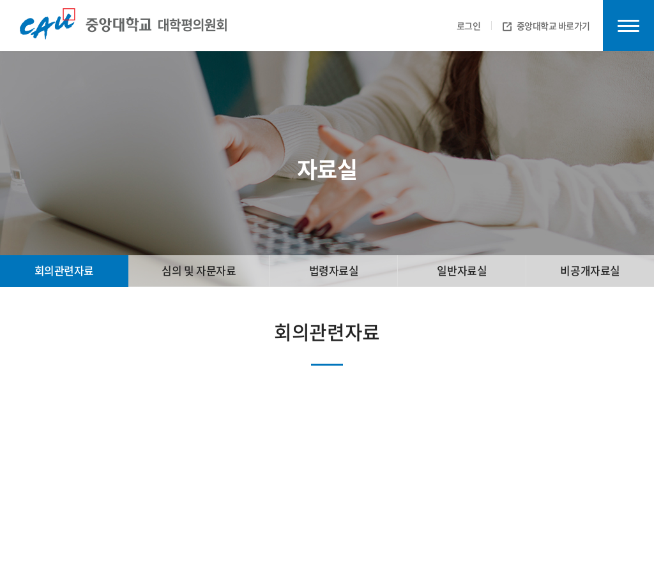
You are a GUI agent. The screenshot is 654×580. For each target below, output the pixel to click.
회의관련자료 (64, 270)
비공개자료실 (590, 270)
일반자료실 (462, 270)
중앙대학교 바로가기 (547, 25)
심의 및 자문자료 (199, 270)
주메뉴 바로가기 (0, 0)
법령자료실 (334, 270)
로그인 (469, 25)
